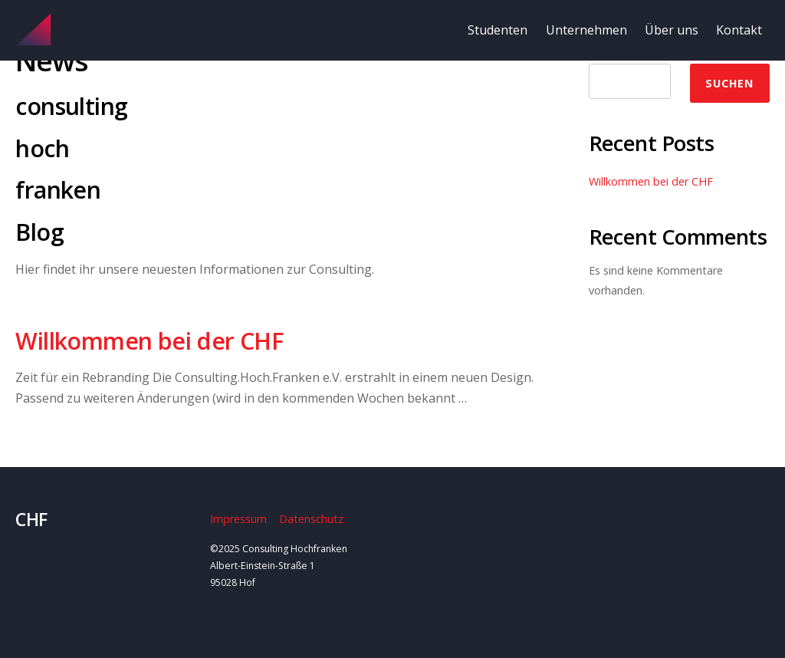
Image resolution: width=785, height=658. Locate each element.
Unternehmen (586, 29)
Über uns (671, 29)
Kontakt (739, 29)
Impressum (238, 519)
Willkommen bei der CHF (149, 341)
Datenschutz (311, 519)
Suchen (729, 83)
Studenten (497, 29)
